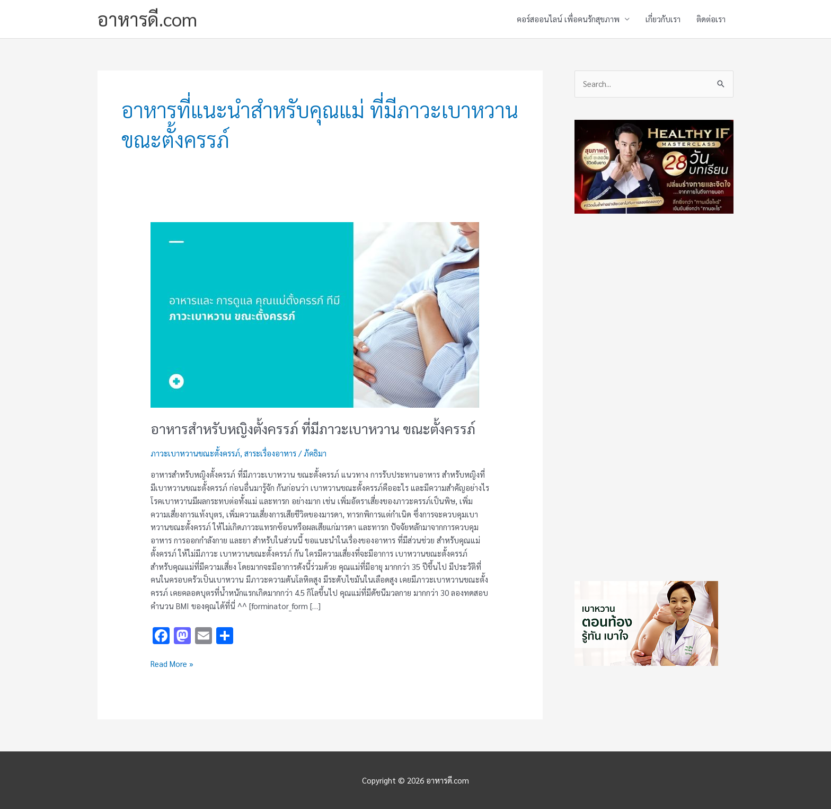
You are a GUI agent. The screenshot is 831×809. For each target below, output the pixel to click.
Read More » (172, 663)
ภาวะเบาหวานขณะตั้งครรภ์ (195, 453)
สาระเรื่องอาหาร (270, 453)
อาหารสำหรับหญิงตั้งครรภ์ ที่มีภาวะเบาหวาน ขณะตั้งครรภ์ (313, 428)
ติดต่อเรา (711, 19)
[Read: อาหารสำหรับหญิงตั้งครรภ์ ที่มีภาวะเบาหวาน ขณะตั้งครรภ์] (315, 314)
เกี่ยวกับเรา (663, 19)
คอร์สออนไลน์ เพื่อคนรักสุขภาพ (568, 19)
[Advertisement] (653, 395)
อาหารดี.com (147, 19)
